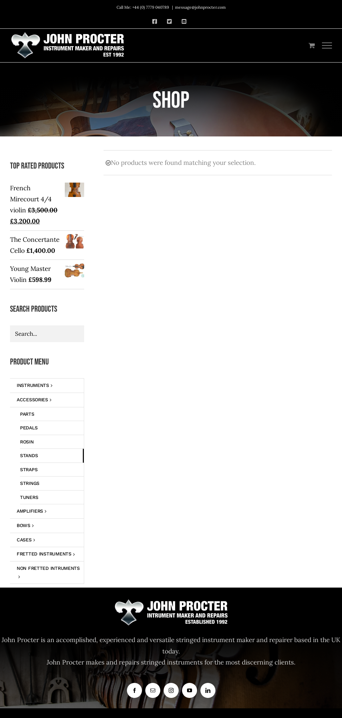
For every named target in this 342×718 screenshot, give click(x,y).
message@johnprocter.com (200, 7)
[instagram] (171, 690)
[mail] (152, 690)
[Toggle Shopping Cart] (312, 45)
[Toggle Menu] (327, 45)
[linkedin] (207, 690)
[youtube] (189, 690)
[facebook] (134, 690)
